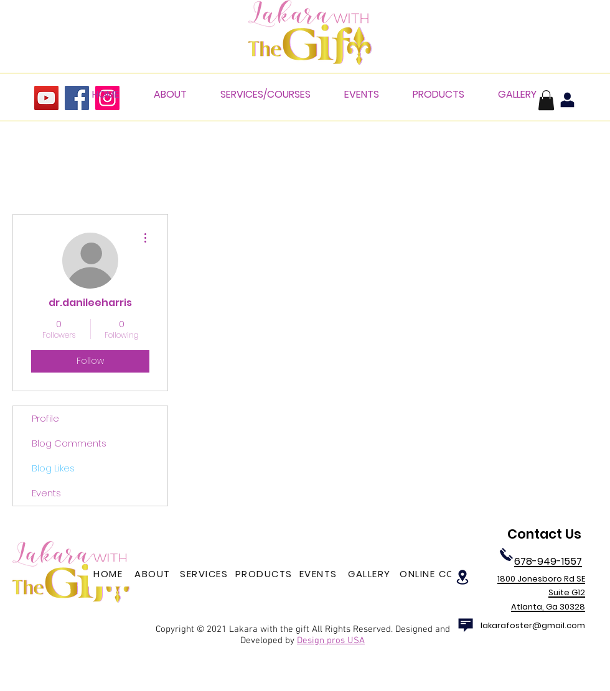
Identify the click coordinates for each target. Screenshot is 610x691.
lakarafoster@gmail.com (533, 625)
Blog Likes (53, 468)
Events (46, 492)
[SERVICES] (205, 574)
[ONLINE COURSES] (444, 574)
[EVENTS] (319, 574)
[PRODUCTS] (264, 574)
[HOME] (109, 574)
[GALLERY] (370, 574)
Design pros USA (331, 640)
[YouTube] (46, 98)
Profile (45, 418)
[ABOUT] (154, 574)
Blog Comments (69, 443)
